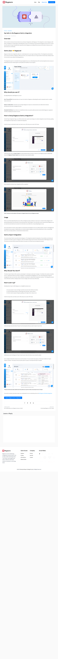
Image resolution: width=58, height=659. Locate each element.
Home (35, 2)
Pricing (22, 455)
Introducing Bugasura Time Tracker (47, 408)
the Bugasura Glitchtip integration (45, 393)
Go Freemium (51, 2)
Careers (31, 457)
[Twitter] (46, 454)
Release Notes (44, 2)
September (10, 30)
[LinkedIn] (43, 454)
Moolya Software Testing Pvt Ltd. (26, 473)
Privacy (31, 453)
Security (31, 455)
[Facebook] (39, 454)
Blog (39, 2)
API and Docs (23, 457)
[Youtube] (49, 454)
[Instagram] (52, 454)
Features (5, 30)
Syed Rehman (14, 35)
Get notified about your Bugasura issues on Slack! (13, 408)
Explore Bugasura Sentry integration (13, 397)
